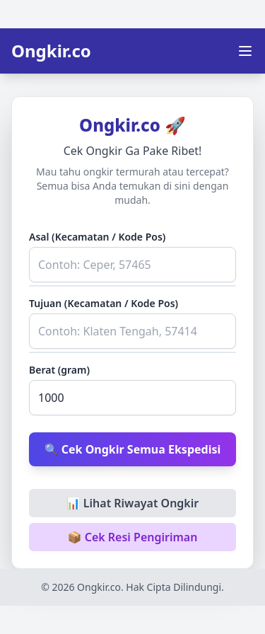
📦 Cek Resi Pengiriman (133, 537)
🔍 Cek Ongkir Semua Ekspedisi (133, 449)
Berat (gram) (59, 369)
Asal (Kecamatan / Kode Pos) (97, 236)
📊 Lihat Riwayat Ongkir (132, 503)
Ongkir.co (51, 51)
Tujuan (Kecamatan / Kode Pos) (103, 303)
